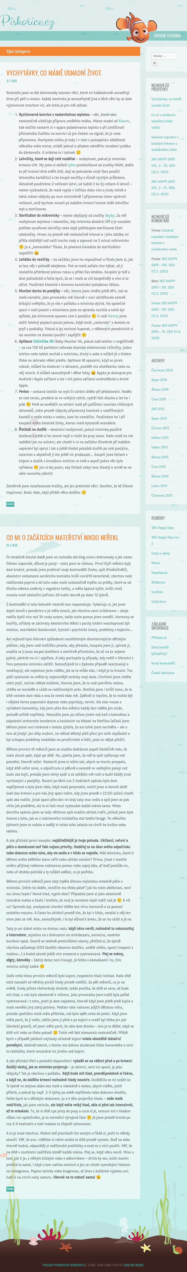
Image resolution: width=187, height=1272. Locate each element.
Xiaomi (124, 121)
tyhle (72, 165)
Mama (10, 504)
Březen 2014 (160, 476)
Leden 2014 (159, 486)
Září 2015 (157, 409)
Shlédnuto (158, 582)
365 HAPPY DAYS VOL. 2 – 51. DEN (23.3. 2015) (163, 188)
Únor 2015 (158, 467)
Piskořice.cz (27, 21)
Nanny (113, 316)
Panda (155, 303)
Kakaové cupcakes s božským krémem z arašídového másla (164, 143)
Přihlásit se (159, 638)
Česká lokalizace (163, 673)
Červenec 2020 (162, 370)
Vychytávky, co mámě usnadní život (53, 72)
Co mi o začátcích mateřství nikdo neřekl (62, 537)
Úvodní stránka (167, 36)
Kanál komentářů (163, 663)
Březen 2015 (160, 457)
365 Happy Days (162, 528)
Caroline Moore (133, 1265)
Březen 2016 (160, 389)
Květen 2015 (160, 438)
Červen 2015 (160, 428)
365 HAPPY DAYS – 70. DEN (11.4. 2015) (166, 332)
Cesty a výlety (160, 553)
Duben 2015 (159, 447)
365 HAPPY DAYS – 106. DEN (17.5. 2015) (164, 265)
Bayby (110, 215)
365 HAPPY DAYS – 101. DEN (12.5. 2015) (163, 287)
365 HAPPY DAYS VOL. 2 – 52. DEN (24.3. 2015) (163, 165)
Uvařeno (157, 592)
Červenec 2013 (161, 495)
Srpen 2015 (159, 418)
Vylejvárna (158, 601)
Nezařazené (159, 573)
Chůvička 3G (43, 341)
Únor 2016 (158, 399)
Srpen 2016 (159, 380)
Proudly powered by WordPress (64, 1265)
